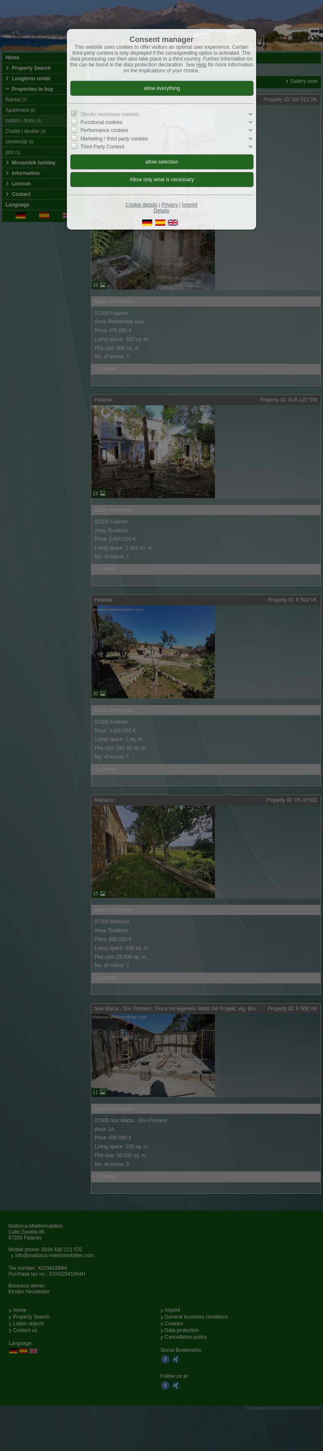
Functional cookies (101, 122)
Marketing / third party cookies (114, 138)
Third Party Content (102, 147)
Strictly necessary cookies (110, 114)
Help (201, 65)
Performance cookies (104, 130)
